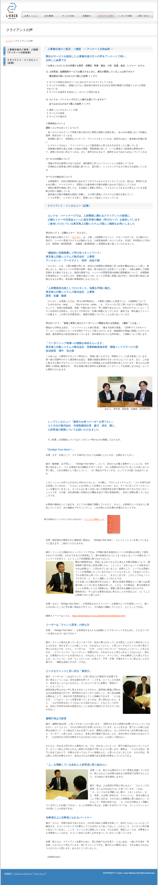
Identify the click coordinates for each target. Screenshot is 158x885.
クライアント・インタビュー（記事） (21, 61)
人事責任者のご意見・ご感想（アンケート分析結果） (21, 51)
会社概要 (49, 15)
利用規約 (8, 874)
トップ (8, 41)
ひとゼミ (76, 237)
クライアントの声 (106, 15)
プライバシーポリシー (23, 874)
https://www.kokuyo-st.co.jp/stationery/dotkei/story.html (98, 616)
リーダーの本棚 (125, 15)
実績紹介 (87, 15)
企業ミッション (30, 15)
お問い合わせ (143, 15)
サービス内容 (68, 15)
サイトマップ (39, 874)
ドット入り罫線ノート (94, 519)
